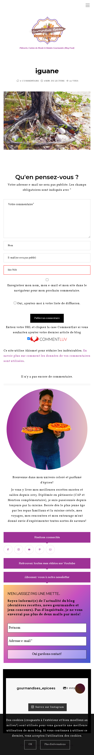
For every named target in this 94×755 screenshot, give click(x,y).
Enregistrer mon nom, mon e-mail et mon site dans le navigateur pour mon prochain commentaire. (47, 288)
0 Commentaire (29, 80)
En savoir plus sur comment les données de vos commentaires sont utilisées (47, 356)
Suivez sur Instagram (47, 707)
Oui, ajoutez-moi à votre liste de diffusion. (47, 303)
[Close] (30, 744)
